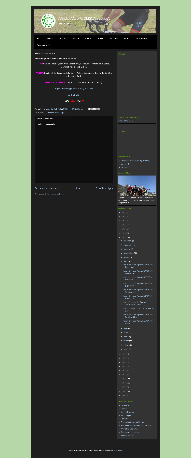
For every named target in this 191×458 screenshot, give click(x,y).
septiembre (129, 253)
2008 (124, 395)
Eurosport (125, 164)
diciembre (128, 241)
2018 (124, 354)
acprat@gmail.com (125, 121)
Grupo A (63, 113)
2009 (124, 391)
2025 (124, 213)
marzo (126, 341)
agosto (127, 257)
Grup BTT (114, 38)
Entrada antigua (104, 188)
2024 (124, 217)
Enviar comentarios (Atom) (54, 194)
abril (126, 337)
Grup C (100, 38)
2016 (124, 362)
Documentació (43, 45)
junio (126, 329)
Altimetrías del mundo (130, 432)
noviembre (128, 245)
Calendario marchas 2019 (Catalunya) (135, 161)
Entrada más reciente (46, 188)
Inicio (77, 188)
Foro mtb (125, 419)
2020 (124, 233)
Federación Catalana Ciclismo (132, 422)
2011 (124, 383)
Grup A (76, 38)
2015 (124, 367)
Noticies (62, 38)
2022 (124, 225)
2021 (124, 229)
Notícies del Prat (127, 436)
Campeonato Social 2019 (49, 113)
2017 (124, 358)
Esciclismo (125, 167)
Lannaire (124, 409)
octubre (127, 249)
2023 (124, 221)
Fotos (126, 38)
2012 (124, 379)
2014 (124, 371)
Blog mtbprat (126, 416)
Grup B (88, 38)
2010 (124, 387)
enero (126, 349)
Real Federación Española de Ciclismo (136, 426)
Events (50, 38)
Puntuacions (141, 38)
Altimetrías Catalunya (129, 429)
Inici (38, 38)
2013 (124, 375)
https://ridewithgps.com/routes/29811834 (74, 89)
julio (126, 262)
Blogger (119, 451)
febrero (127, 345)
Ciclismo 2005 (126, 405)
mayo (126, 333)
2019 (124, 237)
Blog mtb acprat (127, 412)
